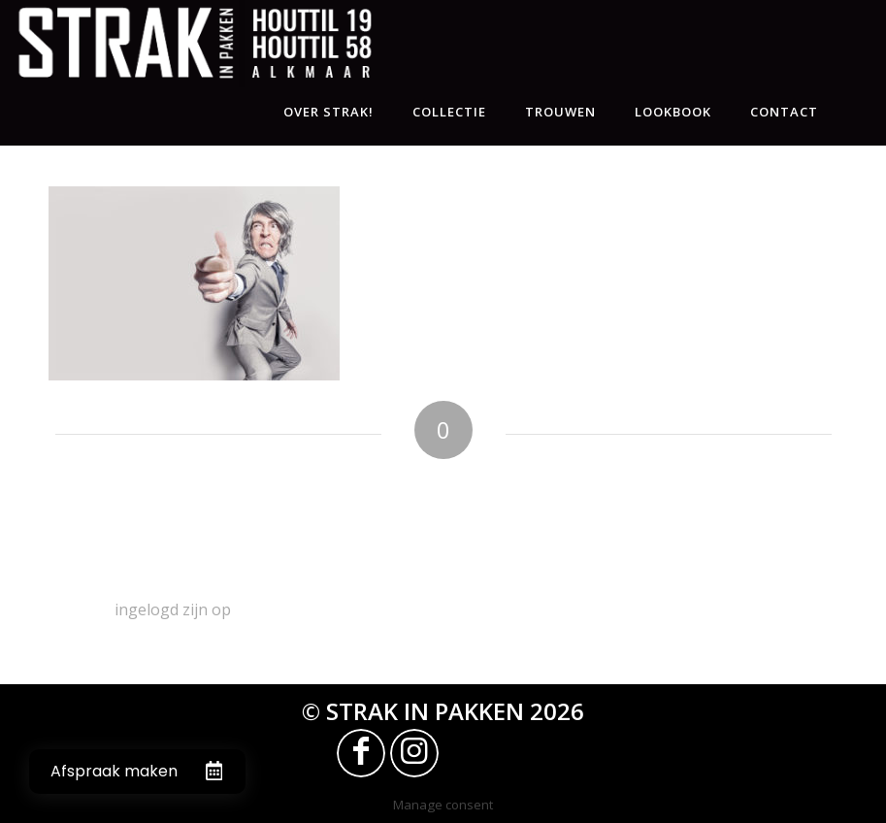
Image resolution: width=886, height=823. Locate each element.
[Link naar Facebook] (361, 753)
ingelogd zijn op (173, 609)
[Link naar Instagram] (414, 753)
